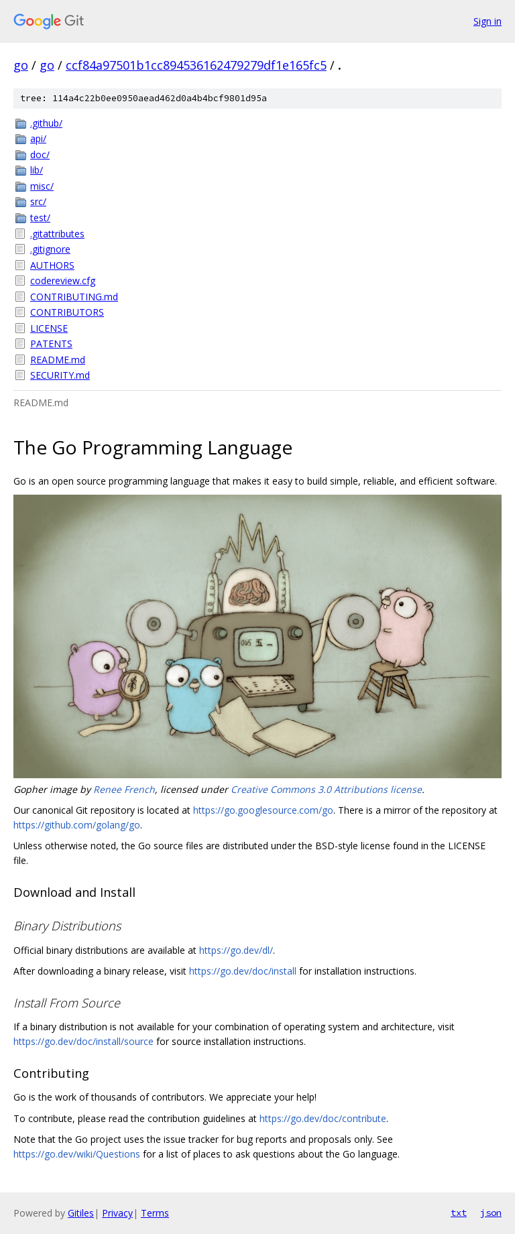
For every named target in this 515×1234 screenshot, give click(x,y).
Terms (155, 1213)
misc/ (42, 186)
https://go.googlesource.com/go (263, 810)
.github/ (46, 123)
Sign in (487, 21)
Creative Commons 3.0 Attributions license (326, 789)
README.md (57, 359)
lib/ (36, 170)
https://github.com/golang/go (76, 824)
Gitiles (81, 1213)
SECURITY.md (60, 375)
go (20, 65)
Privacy (117, 1213)
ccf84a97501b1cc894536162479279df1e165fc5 (196, 65)
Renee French (124, 789)
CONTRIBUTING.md (74, 296)
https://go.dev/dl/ (236, 950)
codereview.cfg (62, 280)
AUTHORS (52, 265)
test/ (40, 217)
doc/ (40, 154)
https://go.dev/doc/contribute (323, 1118)
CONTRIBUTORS (67, 312)
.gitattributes (57, 233)
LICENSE (49, 328)
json (491, 1213)
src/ (38, 201)
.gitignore (50, 249)
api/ (38, 138)
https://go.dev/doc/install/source (83, 1041)
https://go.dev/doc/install (242, 971)
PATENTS (51, 343)
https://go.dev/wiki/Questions (76, 1154)
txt (459, 1213)
